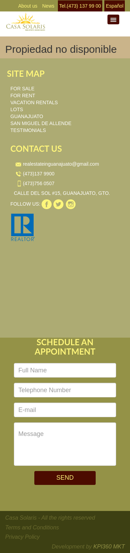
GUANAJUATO (26, 116)
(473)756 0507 (35, 183)
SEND (64, 477)
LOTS (16, 109)
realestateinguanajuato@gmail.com (57, 164)
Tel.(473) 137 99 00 (80, 6)
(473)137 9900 (35, 173)
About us (27, 6)
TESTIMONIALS (28, 130)
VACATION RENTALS (34, 102)
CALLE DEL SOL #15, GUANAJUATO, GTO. (62, 193)
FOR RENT (22, 95)
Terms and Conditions (32, 527)
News (48, 6)
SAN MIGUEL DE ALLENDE (40, 123)
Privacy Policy (22, 537)
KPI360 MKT (109, 547)
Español (114, 6)
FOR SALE (22, 88)
